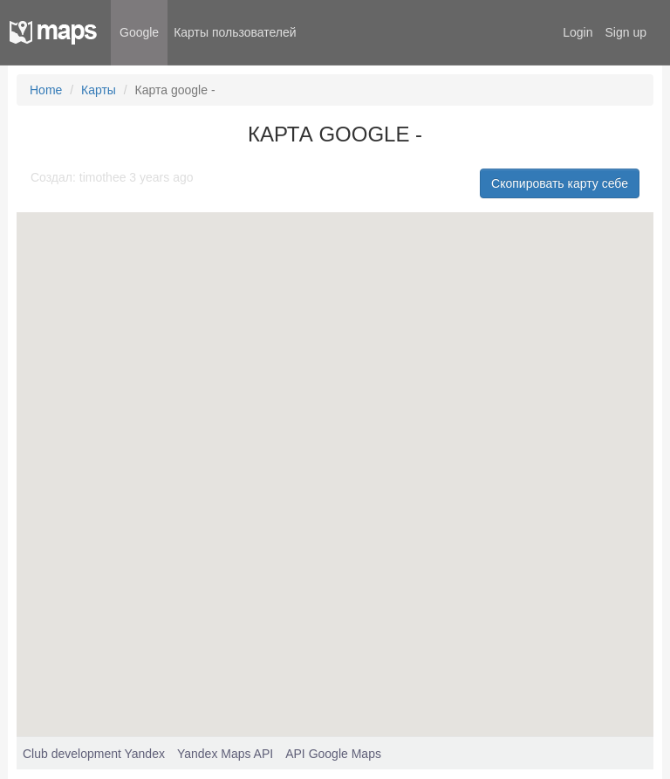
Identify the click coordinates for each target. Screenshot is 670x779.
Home (46, 90)
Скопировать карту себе (559, 183)
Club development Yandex (94, 754)
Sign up (625, 32)
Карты (98, 90)
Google (139, 32)
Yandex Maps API (225, 754)
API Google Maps (333, 754)
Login (577, 32)
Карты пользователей (235, 32)
